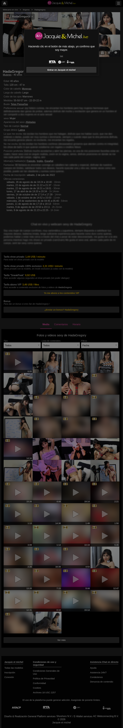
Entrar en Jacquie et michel (61, 70)
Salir (61, 56)
